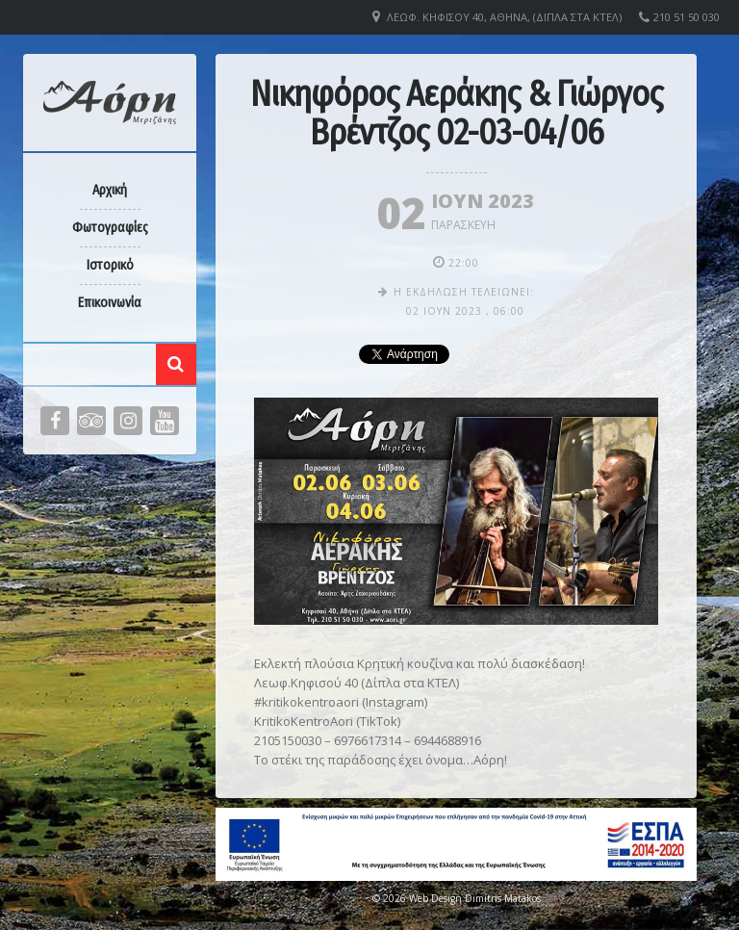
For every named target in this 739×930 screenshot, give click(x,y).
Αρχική (109, 190)
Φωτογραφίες (110, 228)
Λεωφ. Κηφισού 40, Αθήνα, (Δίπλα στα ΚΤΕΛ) (504, 17)
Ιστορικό (110, 265)
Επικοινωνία (109, 303)
